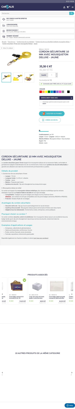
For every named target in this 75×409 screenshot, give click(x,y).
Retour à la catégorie (7, 48)
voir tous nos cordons (41, 238)
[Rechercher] (37, 13)
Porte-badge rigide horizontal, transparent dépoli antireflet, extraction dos (57, 298)
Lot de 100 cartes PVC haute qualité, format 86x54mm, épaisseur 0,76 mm (36, 298)
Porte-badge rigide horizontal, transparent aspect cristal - (55, 102)
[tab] (56, 130)
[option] (19, 59)
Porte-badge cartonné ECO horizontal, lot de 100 (16, 297)
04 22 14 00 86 (10, 20)
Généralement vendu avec (49, 98)
